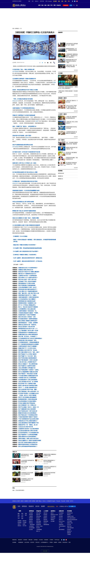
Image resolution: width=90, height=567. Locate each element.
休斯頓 (33, 501)
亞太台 (44, 501)
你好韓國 (61, 516)
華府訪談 (31, 522)
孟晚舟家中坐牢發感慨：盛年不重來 (21, 135)
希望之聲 (37, 542)
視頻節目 (31, 506)
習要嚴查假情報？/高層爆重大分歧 (27, 303)
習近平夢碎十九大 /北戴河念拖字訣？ (28, 277)
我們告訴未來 (61, 173)
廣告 (59, 1)
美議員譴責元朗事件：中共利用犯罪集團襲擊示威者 (25, 190)
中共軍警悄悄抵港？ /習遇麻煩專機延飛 (28, 342)
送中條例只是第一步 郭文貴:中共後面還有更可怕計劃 (26, 152)
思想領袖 (38, 519)
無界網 (59, 542)
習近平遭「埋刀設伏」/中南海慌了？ (27, 336)
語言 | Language (49, 1)
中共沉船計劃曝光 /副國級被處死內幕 (28, 375)
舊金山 (40, 501)
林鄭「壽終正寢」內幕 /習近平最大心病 (28, 293)
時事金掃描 (38, 516)
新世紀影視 (65, 542)
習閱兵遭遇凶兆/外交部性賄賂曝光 (27, 436)
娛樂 (26, 513)
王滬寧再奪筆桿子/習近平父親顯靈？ (27, 346)
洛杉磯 (26, 501)
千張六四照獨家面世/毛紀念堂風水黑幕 (28, 419)
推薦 (48, 5)
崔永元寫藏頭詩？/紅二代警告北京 (27, 405)
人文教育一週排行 (62, 114)
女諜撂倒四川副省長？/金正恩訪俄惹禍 (28, 428)
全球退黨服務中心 (44, 542)
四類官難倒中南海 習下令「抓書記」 (27, 295)
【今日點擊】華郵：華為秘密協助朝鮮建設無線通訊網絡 (27, 248)
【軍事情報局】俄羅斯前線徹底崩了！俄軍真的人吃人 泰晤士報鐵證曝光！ (72, 56)
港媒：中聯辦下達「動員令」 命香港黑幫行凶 (24, 126)
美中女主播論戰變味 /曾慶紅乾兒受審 (28, 371)
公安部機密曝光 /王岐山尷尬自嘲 (26, 309)
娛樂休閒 (61, 511)
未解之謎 (45, 513)
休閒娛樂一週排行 (62, 98)
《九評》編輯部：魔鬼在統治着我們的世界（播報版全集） (27, 258)
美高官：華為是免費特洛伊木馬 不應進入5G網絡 (25, 89)
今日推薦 (60, 73)
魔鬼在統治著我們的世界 (72, 519)
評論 (18, 516)
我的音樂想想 (61, 529)
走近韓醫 (52, 521)
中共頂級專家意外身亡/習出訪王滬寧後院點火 (30, 338)
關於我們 (20, 539)
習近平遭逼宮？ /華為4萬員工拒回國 (27, 373)
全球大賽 (24, 525)
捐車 (65, 1)
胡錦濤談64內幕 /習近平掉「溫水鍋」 (28, 350)
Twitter (74, 1)
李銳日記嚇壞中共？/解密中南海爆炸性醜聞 (29, 440)
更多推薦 (76, 94)
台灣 (22, 515)
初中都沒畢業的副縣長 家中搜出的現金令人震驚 (24, 172)
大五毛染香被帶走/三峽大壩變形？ (27, 299)
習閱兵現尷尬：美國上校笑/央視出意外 (28, 438)
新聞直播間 (66, 5)
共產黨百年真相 (70, 516)
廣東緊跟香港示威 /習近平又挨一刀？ (28, 328)
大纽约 (18, 501)
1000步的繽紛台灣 (62, 527)
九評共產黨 (69, 521)
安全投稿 (41, 539)
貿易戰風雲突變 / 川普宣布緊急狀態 (27, 399)
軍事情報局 (38, 522)
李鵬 (23, 80)
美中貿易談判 (15, 71)
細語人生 (38, 531)
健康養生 (53, 511)
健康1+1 (52, 513)
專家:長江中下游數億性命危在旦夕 (27, 273)
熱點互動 (38, 514)
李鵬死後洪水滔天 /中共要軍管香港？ (28, 267)
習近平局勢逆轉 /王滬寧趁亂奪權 (26, 285)
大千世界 (61, 522)
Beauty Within (62, 521)
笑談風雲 (45, 514)
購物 (69, 1)
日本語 (67, 501)
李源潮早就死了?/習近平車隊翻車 (27, 315)
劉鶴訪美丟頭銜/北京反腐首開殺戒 (27, 413)
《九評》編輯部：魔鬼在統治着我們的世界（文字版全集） (27, 261)
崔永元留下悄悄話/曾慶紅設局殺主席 (27, 442)
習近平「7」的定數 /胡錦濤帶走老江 (27, 387)
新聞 (39, 5)
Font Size (51, 62)
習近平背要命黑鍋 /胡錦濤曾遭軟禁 (27, 358)
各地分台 (36, 1)
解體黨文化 (60, 178)
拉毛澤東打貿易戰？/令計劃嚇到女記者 (28, 393)
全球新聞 (31, 513)
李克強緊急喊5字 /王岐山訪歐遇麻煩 (27, 379)
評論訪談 (59, 5)
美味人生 (61, 519)
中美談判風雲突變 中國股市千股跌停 (27, 417)
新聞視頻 (31, 511)
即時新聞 (19, 522)
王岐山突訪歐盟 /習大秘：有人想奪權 (28, 381)
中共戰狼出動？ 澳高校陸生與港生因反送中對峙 (24, 181)
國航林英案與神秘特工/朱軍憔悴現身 (27, 444)
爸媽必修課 (46, 521)
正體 (41, 1)
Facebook (72, 1)
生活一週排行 (61, 140)
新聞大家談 (38, 513)
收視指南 (25, 539)
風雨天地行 (69, 526)
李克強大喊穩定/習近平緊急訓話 (26, 403)
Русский (63, 501)
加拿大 (22, 501)
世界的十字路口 (39, 526)
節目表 (37, 506)
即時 (51, 5)
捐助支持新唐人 (51, 506)
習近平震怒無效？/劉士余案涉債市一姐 (28, 391)
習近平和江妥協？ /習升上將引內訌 (27, 279)
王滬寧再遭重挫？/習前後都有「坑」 (27, 311)
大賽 (32, 1)
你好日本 (61, 514)
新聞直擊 (31, 519)
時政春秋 (38, 517)
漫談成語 (45, 519)
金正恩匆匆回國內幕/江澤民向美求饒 (27, 430)
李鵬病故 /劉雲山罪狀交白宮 (25, 269)
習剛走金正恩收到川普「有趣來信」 (27, 324)
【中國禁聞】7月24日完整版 (19, 236)
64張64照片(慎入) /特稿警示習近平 (27, 362)
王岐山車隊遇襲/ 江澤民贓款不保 (26, 368)
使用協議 (36, 539)
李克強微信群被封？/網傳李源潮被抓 (27, 318)
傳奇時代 (69, 514)
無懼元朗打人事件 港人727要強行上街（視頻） (24, 163)
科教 (22, 518)
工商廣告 (69, 534)
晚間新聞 (31, 517)
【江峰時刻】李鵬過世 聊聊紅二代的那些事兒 (24, 254)
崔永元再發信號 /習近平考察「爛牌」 (28, 389)
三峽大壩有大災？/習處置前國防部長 (27, 291)
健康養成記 (53, 517)
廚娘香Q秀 (61, 524)
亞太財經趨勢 (32, 527)
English (53, 501)
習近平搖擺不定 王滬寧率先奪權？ (27, 366)
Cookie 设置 (45, 550)
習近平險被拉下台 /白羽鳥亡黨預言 (27, 354)
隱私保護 (30, 539)
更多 (70, 542)
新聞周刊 (31, 521)
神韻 (29, 1)
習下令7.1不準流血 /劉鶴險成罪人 (27, 305)
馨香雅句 (45, 517)
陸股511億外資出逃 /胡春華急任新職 (27, 385)
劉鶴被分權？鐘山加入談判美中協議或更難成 (24, 210)
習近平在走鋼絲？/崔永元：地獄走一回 (28, 407)
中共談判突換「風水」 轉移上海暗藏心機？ (23, 69)
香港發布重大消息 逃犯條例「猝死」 (27, 340)
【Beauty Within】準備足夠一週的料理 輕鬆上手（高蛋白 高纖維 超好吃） (71, 107)
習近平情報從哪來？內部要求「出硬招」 (28, 369)
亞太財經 (31, 529)
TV (71, 5)
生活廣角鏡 (61, 513)
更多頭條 (76, 70)
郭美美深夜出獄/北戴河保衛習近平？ (27, 289)
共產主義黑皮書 (70, 527)
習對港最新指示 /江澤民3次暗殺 (26, 283)
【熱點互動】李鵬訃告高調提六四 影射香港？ (24, 245)
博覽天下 (19, 524)
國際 (18, 513)
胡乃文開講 (53, 516)
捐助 (62, 1)
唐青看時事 (38, 524)
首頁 (13, 28)
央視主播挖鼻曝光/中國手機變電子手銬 (28, 422)
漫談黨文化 (60, 176)
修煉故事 (69, 532)
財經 (22, 516)
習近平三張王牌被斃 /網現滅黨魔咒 (27, 397)
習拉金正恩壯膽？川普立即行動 (26, 326)
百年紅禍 (69, 524)
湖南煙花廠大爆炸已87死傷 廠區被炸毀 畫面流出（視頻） (71, 61)
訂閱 (72, 506)
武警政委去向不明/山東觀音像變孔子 (27, 421)
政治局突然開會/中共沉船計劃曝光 (27, 401)
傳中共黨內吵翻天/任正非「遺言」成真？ (29, 352)
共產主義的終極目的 (71, 517)
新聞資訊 (17, 28)
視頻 (42, 5)
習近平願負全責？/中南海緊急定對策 (27, 415)
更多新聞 (76, 111)
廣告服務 (46, 539)
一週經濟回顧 (32, 524)
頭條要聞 (19, 520)
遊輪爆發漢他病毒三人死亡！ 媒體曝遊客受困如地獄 (71, 50)
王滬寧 (54, 82)
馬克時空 (38, 527)
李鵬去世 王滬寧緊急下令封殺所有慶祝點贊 (23, 115)
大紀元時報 (26, 542)
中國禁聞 (31, 516)
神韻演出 (19, 525)
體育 (26, 515)
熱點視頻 (24, 520)
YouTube (77, 1)
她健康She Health (54, 514)
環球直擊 (31, 514)
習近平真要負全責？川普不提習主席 (27, 411)
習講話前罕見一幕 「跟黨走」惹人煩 (27, 424)
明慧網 (51, 542)
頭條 (45, 5)
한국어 (71, 501)
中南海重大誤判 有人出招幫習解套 (27, 377)
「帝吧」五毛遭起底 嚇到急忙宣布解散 (22, 99)
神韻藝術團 (20, 542)
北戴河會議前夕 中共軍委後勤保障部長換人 (23, 108)
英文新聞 (55, 1)
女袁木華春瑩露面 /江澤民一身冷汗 (27, 287)
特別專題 (60, 170)
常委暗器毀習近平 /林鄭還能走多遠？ (28, 332)
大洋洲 (29, 501)
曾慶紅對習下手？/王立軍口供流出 (27, 348)
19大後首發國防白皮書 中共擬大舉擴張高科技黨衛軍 (26, 225)
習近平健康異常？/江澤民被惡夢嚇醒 (27, 434)
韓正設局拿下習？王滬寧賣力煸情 (27, 383)
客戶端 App (57, 539)
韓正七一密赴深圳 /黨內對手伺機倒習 (28, 307)
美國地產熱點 (46, 524)
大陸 (18, 518)
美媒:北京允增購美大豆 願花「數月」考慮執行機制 (25, 218)
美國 (18, 515)
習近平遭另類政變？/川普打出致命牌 (27, 360)
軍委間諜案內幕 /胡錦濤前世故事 (26, 301)
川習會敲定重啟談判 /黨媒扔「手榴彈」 (28, 313)
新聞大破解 (38, 521)
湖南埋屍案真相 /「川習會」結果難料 (28, 322)
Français (58, 501)
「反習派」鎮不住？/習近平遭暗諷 (27, 395)
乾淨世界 (32, 542)
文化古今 (45, 522)
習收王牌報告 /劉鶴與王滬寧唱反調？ (28, 320)
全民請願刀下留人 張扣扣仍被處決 (27, 281)
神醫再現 (52, 519)
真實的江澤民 (70, 522)
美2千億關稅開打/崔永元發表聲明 (27, 409)
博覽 (54, 5)
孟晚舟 (27, 137)
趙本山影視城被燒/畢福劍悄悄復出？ (27, 446)
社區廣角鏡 (31, 526)
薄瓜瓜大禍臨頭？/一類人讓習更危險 (27, 364)
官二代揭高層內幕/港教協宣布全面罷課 (28, 344)
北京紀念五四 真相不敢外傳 (25, 426)
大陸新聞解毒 (39, 529)
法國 (37, 501)
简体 (43, 1)
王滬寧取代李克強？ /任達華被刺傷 (27, 275)
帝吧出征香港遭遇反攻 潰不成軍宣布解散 (23, 201)
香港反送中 (15, 101)
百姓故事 (69, 529)
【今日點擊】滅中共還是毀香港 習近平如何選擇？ (25, 251)
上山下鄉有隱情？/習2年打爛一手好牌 (28, 330)
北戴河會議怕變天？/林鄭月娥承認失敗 (28, 297)
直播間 (43, 506)
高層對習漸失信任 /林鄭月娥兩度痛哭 (28, 334)
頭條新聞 (60, 32)
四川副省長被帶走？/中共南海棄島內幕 (28, 432)
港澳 (22, 513)
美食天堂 (61, 517)
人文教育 (46, 511)
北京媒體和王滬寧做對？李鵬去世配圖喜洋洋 (24, 78)
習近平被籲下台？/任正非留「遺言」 (27, 356)
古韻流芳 (45, 516)
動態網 (55, 542)
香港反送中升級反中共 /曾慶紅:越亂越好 (28, 271)
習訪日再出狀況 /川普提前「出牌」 (27, 316)
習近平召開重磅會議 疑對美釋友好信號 (22, 144)
